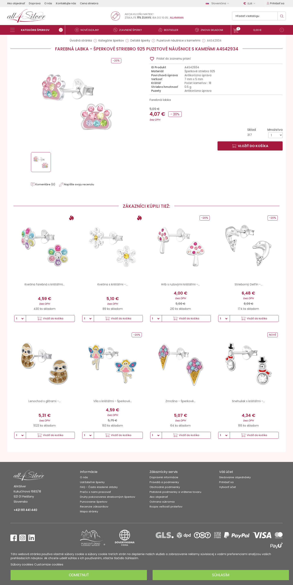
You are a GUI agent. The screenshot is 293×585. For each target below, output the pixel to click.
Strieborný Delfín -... (248, 284)
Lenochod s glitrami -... (44, 401)
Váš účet (226, 471)
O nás (48, 3)
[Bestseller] (170, 30)
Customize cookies (48, 564)
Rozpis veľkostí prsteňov (166, 507)
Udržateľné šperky (92, 482)
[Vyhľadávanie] (259, 16)
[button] (258, 30)
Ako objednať (16, 3)
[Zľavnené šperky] (129, 30)
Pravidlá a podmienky (164, 482)
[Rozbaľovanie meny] (250, 3)
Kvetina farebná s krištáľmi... (45, 284)
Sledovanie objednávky (235, 477)
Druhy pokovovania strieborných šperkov (107, 497)
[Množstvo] (275, 135)
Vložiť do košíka (250, 146)
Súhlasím (220, 574)
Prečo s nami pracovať (95, 492)
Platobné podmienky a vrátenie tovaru (175, 492)
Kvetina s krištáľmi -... (112, 284)
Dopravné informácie (164, 477)
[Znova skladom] (210, 30)
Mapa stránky (89, 511)
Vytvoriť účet (227, 487)
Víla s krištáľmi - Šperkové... (112, 401)
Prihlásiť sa (226, 482)
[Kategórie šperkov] (37, 30)
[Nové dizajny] (88, 30)
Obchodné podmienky (165, 487)
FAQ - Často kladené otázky (99, 487)
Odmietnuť (79, 574)
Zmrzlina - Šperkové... (180, 401)
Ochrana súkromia (162, 502)
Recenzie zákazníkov (94, 507)
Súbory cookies (22, 564)
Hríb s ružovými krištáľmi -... (180, 284)
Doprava (34, 3)
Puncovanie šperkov (93, 502)
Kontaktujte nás (66, 3)
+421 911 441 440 (25, 510)
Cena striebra (89, 3)
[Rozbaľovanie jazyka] (218, 3)
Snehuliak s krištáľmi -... (248, 401)
